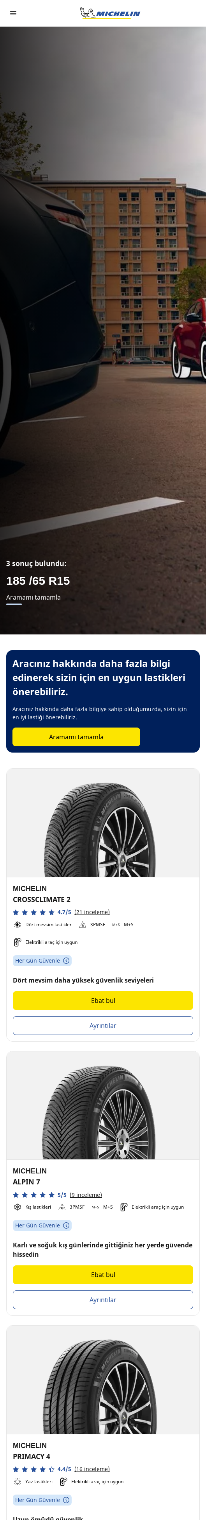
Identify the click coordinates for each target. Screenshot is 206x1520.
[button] (61, 912)
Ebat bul (103, 1000)
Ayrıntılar (103, 1025)
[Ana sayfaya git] (110, 13)
